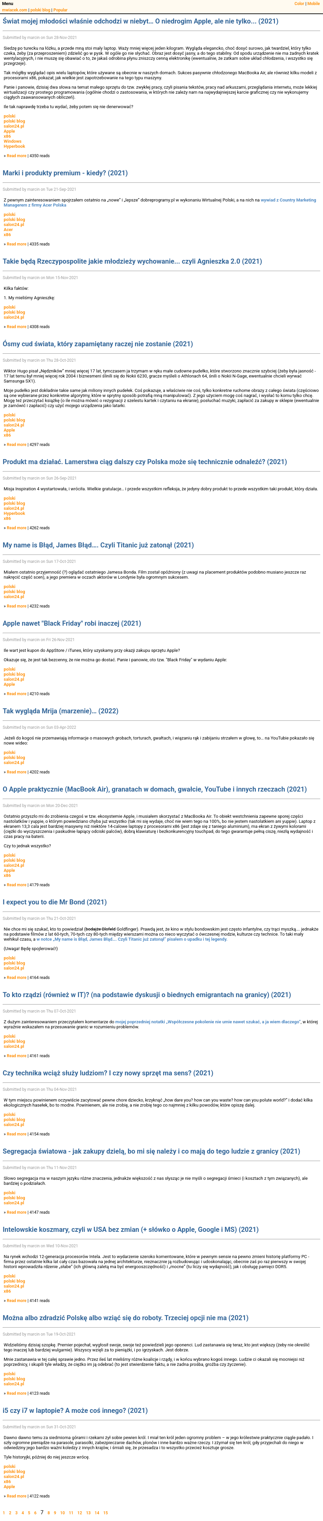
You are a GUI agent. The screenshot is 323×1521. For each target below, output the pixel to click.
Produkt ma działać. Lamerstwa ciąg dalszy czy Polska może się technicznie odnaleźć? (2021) (145, 462)
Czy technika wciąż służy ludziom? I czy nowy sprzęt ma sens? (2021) (108, 1073)
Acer (8, 229)
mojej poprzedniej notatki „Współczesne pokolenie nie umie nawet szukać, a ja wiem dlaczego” (207, 1021)
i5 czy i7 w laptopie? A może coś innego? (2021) (75, 1410)
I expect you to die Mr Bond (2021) (55, 902)
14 (97, 1513)
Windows (13, 141)
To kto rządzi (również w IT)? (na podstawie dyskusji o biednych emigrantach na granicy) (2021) (147, 995)
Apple (9, 131)
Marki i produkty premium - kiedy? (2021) (65, 173)
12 (79, 1513)
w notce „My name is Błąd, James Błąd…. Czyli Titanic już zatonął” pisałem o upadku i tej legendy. (132, 939)
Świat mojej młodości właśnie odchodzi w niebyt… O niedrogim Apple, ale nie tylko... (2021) (140, 21)
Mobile (314, 3)
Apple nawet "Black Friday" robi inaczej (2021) (72, 623)
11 (71, 1513)
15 (105, 1513)
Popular (60, 10)
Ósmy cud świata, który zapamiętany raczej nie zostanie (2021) (98, 344)
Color (299, 3)
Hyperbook (14, 146)
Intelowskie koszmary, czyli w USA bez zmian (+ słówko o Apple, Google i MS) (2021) (131, 1229)
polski (9, 116)
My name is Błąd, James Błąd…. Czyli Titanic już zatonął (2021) (98, 545)
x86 (7, 136)
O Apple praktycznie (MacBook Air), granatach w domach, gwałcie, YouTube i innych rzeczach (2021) (155, 789)
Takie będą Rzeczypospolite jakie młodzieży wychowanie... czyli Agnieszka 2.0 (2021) (132, 261)
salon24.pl (14, 126)
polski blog (40, 10)
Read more (16, 155)
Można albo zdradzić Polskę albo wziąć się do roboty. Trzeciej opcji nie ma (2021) (125, 1318)
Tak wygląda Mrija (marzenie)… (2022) (60, 711)
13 (88, 1513)
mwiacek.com (14, 10)
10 (62, 1513)
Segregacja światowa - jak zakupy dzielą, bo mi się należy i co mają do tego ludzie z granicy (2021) (151, 1151)
